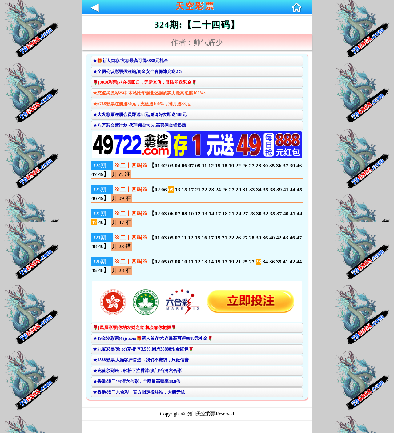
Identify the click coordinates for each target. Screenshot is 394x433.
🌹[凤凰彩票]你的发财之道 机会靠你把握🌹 (134, 327)
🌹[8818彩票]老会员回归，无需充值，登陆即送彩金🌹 (145, 82)
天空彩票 (195, 6)
